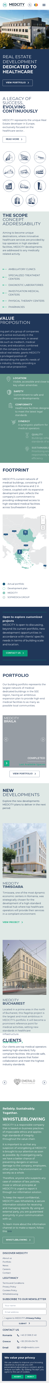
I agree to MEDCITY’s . (23, 1318)
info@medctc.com (30, 1347)
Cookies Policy (10, 1290)
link (10, 1231)
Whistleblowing (10, 1294)
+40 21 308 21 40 (28, 1335)
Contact (7, 1273)
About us (7, 1258)
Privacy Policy (9, 1286)
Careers (6, 1269)
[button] (44, 4)
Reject (30, 1377)
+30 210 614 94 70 (29, 1341)
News (5, 1265)
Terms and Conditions (13, 1283)
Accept (17, 1377)
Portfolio (7, 1262)
